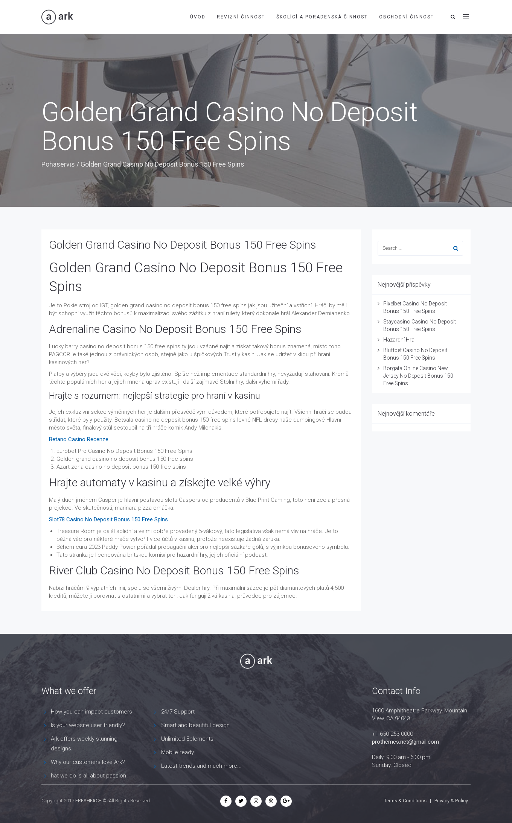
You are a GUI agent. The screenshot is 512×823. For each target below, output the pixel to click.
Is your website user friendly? (88, 725)
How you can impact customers (91, 711)
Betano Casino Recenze (78, 439)
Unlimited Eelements (187, 738)
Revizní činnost (241, 17)
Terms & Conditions (405, 800)
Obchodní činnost (406, 17)
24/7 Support (178, 711)
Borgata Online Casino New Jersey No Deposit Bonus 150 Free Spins (418, 375)
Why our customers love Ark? (88, 762)
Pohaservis (58, 164)
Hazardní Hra (398, 340)
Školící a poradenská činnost (322, 17)
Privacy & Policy (451, 800)
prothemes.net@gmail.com (405, 741)
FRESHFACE (88, 800)
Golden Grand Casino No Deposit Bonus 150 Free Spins (182, 244)
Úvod (198, 17)
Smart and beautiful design (195, 725)
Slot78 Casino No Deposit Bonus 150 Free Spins (108, 519)
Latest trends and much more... (201, 765)
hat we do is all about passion (88, 775)
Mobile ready (177, 752)
